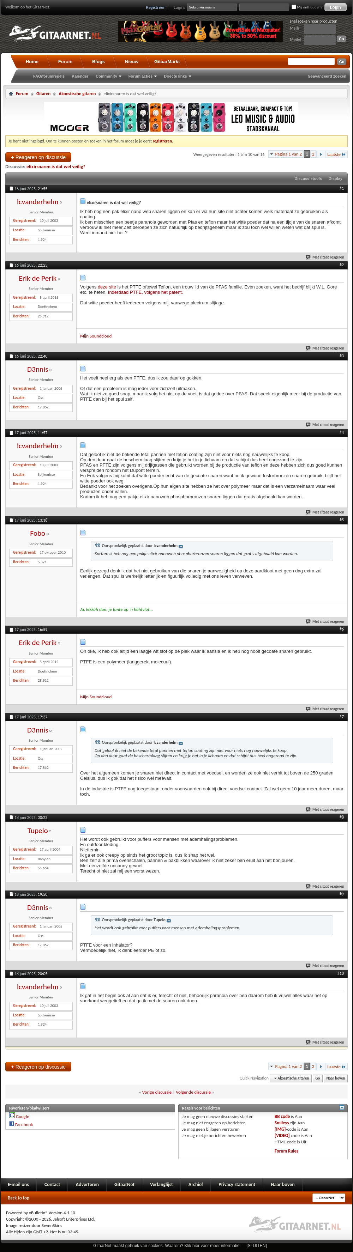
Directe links (175, 76)
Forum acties (140, 76)
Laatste (336, 154)
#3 (342, 355)
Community (106, 76)
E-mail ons (18, 1184)
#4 (342, 432)
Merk (294, 28)
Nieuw (131, 61)
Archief (196, 1184)
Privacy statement (237, 1184)
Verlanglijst (161, 1184)
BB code (282, 1116)
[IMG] (280, 1129)
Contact (52, 1184)
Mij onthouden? (307, 7)
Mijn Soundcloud (96, 336)
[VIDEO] (282, 1135)
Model (295, 39)
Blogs (98, 61)
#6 (342, 629)
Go (318, 1078)
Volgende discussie (193, 1092)
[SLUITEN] (257, 1245)
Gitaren (43, 93)
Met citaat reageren (325, 257)
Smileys (282, 1122)
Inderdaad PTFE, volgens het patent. (145, 292)
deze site (107, 287)
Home (32, 61)
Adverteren (87, 1184)
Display (335, 178)
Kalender (80, 76)
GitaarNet (124, 1184)
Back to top (18, 1198)
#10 (340, 973)
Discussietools (308, 178)
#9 (342, 894)
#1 (342, 188)
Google (22, 1116)
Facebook (24, 1124)
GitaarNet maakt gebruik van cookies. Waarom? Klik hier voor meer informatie (166, 1245)
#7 (342, 716)
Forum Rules (286, 1151)
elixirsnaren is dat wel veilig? (55, 167)
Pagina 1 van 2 (288, 154)
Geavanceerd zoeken (327, 76)
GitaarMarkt (167, 61)
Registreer (155, 7)
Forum (65, 61)
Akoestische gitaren (77, 93)
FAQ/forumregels (49, 76)
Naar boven (336, 1078)
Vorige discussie (157, 1092)
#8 (342, 817)
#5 (342, 519)
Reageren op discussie (38, 157)
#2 (342, 264)
